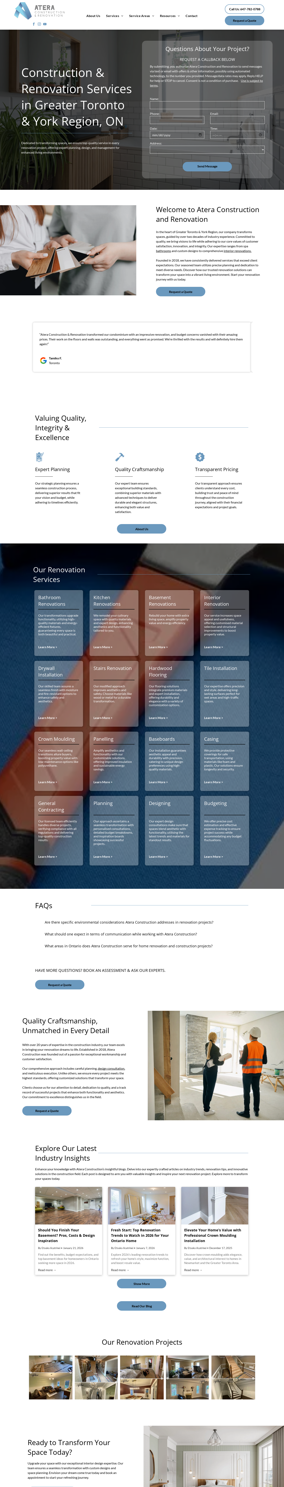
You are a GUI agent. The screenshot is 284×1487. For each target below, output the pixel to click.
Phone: (155, 113)
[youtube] (44, 25)
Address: (156, 143)
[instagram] (39, 25)
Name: (154, 99)
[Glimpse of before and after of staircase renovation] (96, 1377)
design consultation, (111, 1068)
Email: (214, 113)
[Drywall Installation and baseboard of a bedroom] (142, 1377)
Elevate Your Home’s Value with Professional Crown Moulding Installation (212, 1235)
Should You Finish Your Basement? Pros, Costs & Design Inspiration (66, 1235)
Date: (153, 128)
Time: (214, 128)
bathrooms (163, 251)
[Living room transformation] (188, 1377)
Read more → (47, 1270)
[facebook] (33, 25)
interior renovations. (237, 251)
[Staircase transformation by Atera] (233, 1377)
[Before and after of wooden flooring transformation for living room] (51, 1377)
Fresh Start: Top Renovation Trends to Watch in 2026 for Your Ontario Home (140, 1235)
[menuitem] (93, 15)
